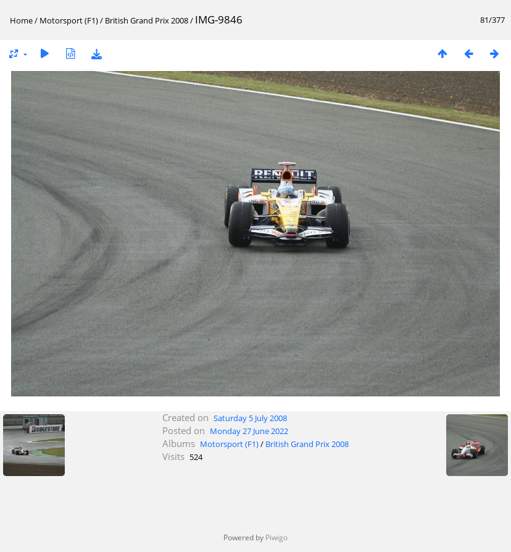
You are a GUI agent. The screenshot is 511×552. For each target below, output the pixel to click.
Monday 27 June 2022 (249, 431)
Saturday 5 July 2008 (250, 418)
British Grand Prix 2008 (146, 20)
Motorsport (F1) (68, 20)
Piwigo (276, 537)
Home (21, 20)
